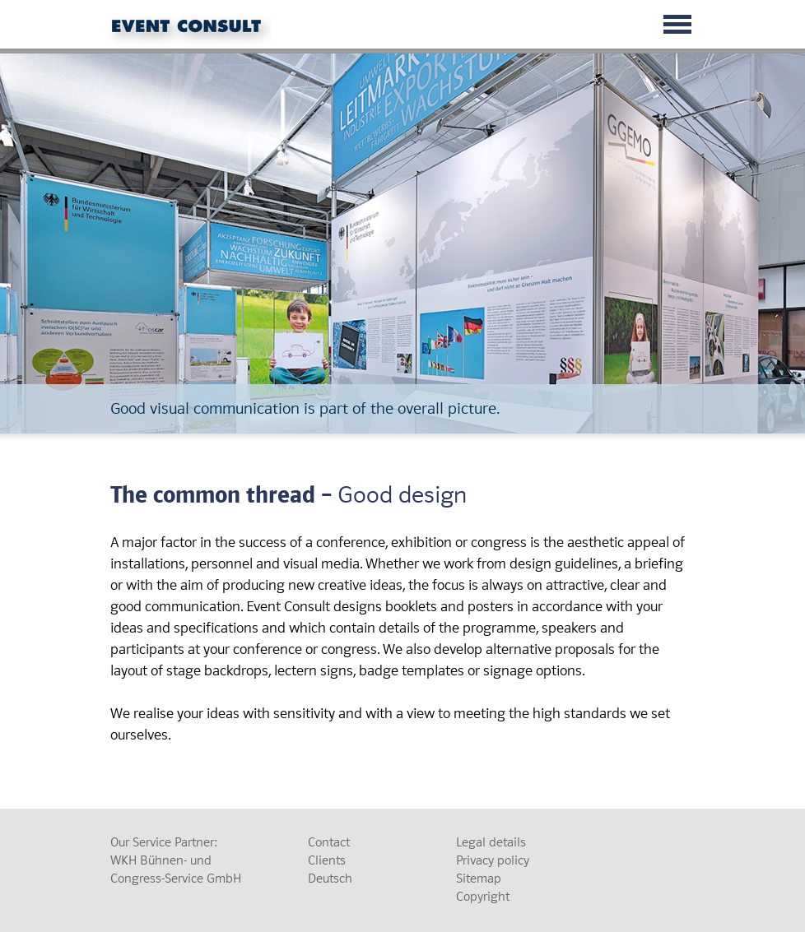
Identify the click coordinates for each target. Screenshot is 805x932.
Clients (327, 860)
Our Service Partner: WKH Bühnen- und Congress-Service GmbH (175, 860)
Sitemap (478, 878)
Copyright (483, 896)
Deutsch (330, 878)
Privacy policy (492, 860)
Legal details (491, 842)
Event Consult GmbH (192, 31)
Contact (329, 842)
